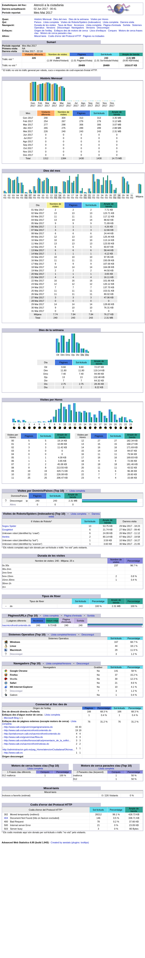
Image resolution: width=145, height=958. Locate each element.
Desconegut (63, 27)
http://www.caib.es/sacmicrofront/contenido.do (27, 730)
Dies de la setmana (79, 19)
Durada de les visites (45, 25)
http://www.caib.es (13, 752)
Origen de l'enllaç (43, 30)
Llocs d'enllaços (98, 30)
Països (37, 22)
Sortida (126, 25)
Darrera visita (127, 22)
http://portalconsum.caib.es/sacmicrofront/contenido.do (32, 733)
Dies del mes (60, 19)
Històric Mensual (42, 19)
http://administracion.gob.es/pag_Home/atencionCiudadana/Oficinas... (39, 749)
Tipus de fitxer (65, 25)
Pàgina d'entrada (112, 25)
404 (6, 818)
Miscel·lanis (40, 36)
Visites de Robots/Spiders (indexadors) (81, 22)
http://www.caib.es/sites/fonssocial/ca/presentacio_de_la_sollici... (37, 740)
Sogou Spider (9, 526)
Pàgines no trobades (93, 36)
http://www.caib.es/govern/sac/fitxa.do (23, 737)
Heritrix (6, 537)
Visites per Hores (99, 19)
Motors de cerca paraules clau (55, 33)
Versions (50, 27)
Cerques (112, 30)
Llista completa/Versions (63, 634)
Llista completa (51, 22)
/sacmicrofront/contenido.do (16, 625)
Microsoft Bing (11, 718)
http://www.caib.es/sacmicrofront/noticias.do (26, 744)
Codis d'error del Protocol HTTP (64, 36)
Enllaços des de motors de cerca (71, 30)
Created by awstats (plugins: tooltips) (70, 842)
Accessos (79, 25)
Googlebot (7, 529)
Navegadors (77, 27)
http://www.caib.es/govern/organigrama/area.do (28, 727)
